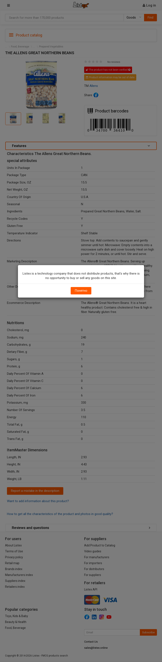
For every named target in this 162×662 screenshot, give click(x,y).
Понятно (81, 291)
